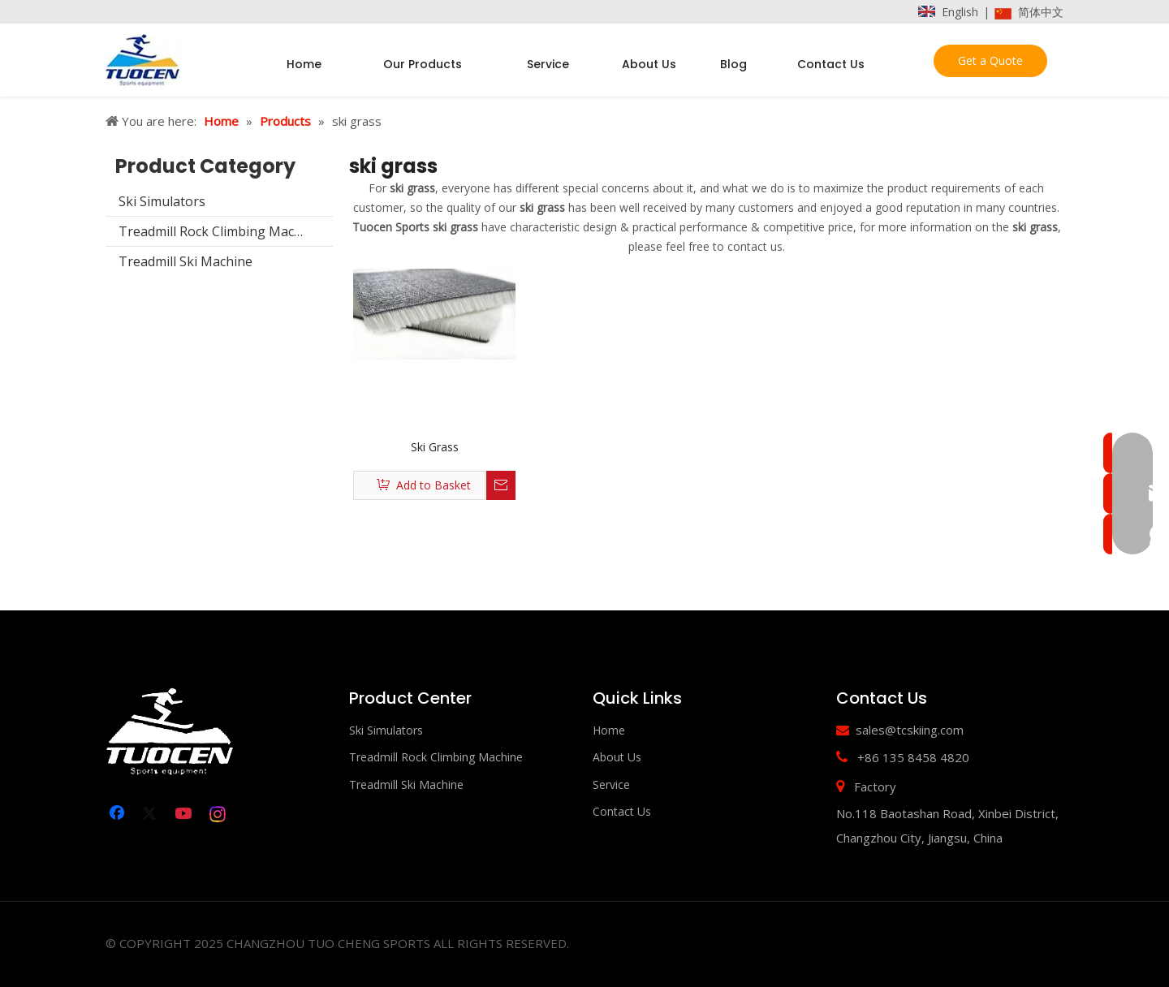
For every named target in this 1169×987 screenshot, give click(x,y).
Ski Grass (435, 447)
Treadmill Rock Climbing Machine (220, 231)
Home (609, 730)
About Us (617, 757)
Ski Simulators (162, 201)
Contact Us (622, 811)
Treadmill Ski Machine (185, 261)
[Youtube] (185, 814)
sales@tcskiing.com (910, 730)
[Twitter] (152, 814)
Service (611, 784)
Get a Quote (990, 60)
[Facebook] (119, 814)
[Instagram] (218, 814)
